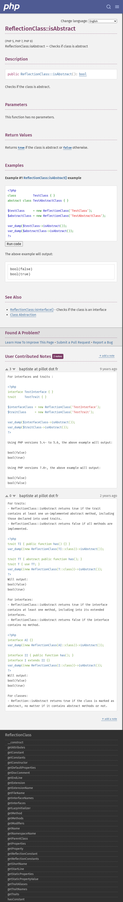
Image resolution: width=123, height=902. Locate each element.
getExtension (16, 783)
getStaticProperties (21, 874)
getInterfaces (17, 803)
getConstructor (17, 762)
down (14, 369)
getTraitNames (17, 889)
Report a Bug (103, 342)
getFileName (16, 793)
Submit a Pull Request (73, 342)
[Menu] (117, 7)
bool (83, 74)
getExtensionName (20, 788)
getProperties (17, 843)
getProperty (15, 849)
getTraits (13, 894)
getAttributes (16, 747)
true (21, 148)
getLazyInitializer (19, 808)
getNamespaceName (22, 833)
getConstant (16, 752)
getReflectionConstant (22, 854)
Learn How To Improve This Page (29, 342)
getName (14, 828)
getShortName (17, 864)
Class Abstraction (23, 315)
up (7, 369)
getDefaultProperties (22, 768)
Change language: (74, 21)
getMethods (15, 818)
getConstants (16, 757)
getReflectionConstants (23, 859)
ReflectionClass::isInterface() (31, 310)
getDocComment (19, 773)
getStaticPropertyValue (23, 879)
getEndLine (15, 778)
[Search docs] (108, 7)
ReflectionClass (18, 735)
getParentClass (18, 838)
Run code (14, 244)
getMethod (15, 813)
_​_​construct (15, 742)
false (67, 148)
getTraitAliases (17, 884)
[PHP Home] (11, 6)
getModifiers (16, 823)
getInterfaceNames (21, 798)
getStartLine (16, 869)
